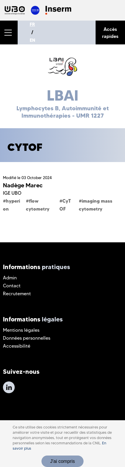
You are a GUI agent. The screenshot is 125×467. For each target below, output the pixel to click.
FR (32, 24)
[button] (9, 32)
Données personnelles (26, 338)
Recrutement (17, 293)
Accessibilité (16, 346)
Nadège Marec (23, 185)
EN (32, 40)
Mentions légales (21, 330)
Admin (10, 278)
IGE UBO (12, 193)
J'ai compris (62, 461)
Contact (12, 285)
